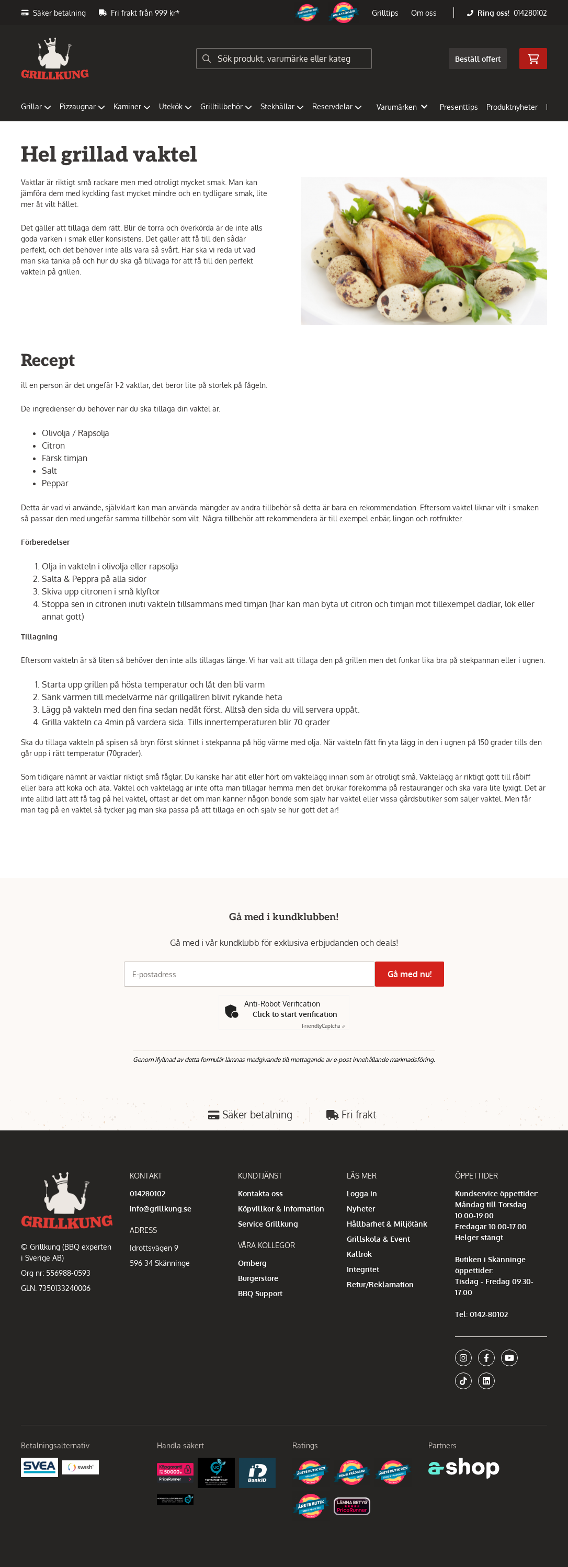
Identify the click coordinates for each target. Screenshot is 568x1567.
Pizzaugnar (82, 106)
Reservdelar (337, 106)
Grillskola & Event (378, 1238)
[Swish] (80, 1466)
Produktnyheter (512, 106)
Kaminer (132, 106)
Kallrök (359, 1254)
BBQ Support (260, 1293)
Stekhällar (282, 106)
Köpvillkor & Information (281, 1208)
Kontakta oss (260, 1193)
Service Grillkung (268, 1223)
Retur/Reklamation (380, 1284)
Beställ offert (478, 58)
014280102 (530, 12)
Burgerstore (258, 1278)
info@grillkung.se (160, 1208)
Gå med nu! (414, 974)
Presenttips (459, 106)
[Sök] (283, 58)
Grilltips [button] (385, 12)
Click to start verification (295, 1014)
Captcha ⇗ (324, 1026)
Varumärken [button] (402, 106)
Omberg (252, 1263)
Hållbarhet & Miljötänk (387, 1223)
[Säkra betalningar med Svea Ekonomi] (39, 1466)
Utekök (175, 106)
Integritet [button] (363, 1269)
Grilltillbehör (226, 106)
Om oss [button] (424, 12)
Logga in (362, 1193)
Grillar (36, 106)
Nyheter (361, 1208)
